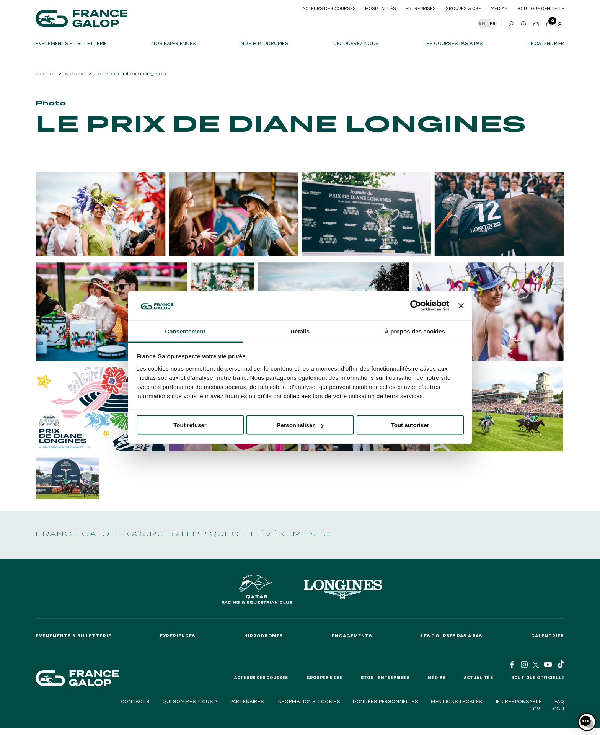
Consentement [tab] (185, 331)
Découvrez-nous (356, 43)
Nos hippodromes (265, 43)
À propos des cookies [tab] (415, 331)
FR (492, 23)
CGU (558, 708)
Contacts (135, 701)
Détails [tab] (300, 331)
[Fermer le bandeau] (461, 306)
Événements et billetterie (71, 43)
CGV (534, 708)
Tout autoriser (410, 425)
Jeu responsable (518, 701)
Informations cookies (308, 701)
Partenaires (247, 701)
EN (482, 23)
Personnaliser (300, 425)
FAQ (559, 701)
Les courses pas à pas (453, 43)
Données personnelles (385, 701)
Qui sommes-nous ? (189, 701)
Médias (75, 74)
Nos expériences (174, 43)
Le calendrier (546, 43)
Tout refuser (189, 425)
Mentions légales (457, 701)
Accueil (46, 74)
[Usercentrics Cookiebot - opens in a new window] (415, 306)
